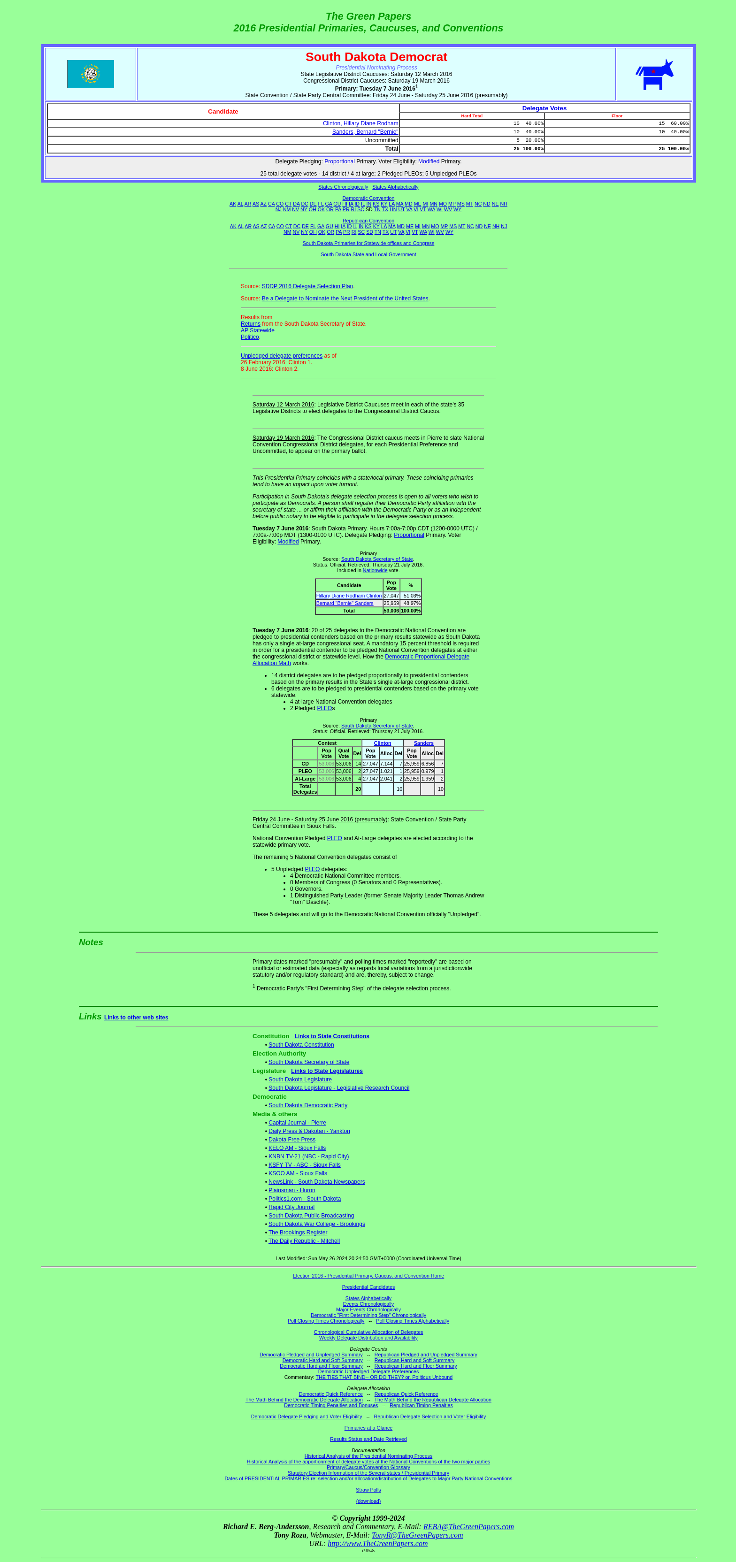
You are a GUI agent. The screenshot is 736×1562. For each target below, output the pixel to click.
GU (337, 204)
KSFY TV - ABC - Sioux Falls (304, 1165)
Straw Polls (368, 1490)
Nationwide (375, 570)
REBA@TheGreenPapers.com (468, 1527)
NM (287, 209)
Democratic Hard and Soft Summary (323, 1360)
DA (296, 204)
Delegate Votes (544, 108)
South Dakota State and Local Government (368, 254)
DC (304, 204)
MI (426, 204)
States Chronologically (343, 187)
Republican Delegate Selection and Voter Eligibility (430, 1416)
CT (288, 204)
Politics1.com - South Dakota (304, 1198)
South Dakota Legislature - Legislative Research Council (338, 1088)
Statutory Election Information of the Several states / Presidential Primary (368, 1473)
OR (330, 209)
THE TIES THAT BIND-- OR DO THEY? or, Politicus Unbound (384, 1377)
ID (357, 204)
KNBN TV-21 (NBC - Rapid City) (308, 1156)
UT (402, 209)
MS (461, 204)
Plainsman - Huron (291, 1190)
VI (416, 209)
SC (360, 209)
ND (486, 204)
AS (256, 204)
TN (377, 209)
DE (313, 204)
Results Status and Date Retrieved (368, 1439)
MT (469, 204)
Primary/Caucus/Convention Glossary (368, 1467)
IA (351, 204)
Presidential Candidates (368, 1287)
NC (478, 204)
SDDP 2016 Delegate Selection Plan (307, 286)
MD (409, 204)
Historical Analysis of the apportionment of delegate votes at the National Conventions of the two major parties (368, 1461)
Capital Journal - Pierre (297, 1122)
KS (376, 204)
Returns (251, 324)
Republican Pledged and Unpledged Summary (426, 1354)
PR (346, 209)
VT (423, 209)
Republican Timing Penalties (421, 1405)
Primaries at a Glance (368, 1428)
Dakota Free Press (291, 1139)
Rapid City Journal (291, 1207)
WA (431, 209)
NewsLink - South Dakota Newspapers (316, 1182)
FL (321, 204)
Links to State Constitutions (332, 1036)
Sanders (424, 743)
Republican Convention (368, 220)
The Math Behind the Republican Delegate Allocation (433, 1399)
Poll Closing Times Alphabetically (412, 1321)
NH (503, 204)
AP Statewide (258, 330)
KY (384, 204)
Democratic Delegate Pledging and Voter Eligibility (306, 1416)
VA (409, 209)
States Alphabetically (395, 187)
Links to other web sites (136, 1017)
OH (312, 209)
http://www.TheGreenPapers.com (378, 1543)
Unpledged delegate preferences (281, 355)
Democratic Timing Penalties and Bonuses (331, 1405)
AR (248, 204)
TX (385, 209)
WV (448, 209)
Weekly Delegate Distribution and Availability (368, 1337)
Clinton (382, 743)
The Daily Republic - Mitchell (304, 1241)
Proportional (339, 161)
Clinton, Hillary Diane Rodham (361, 123)
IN (368, 204)
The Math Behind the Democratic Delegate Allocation (304, 1399)
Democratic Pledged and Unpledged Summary (311, 1354)
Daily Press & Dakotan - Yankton (309, 1131)
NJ (279, 209)
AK (233, 204)
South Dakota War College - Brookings (316, 1224)
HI (344, 204)
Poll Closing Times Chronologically (326, 1321)
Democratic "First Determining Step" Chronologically (368, 1315)
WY (457, 209)
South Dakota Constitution (301, 1044)
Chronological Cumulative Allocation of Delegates (368, 1332)
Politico (250, 337)
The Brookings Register (297, 1232)
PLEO (324, 708)
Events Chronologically (368, 1304)
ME (418, 204)
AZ (263, 204)
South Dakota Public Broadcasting (311, 1215)
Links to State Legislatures (327, 1071)
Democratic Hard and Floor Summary (321, 1366)
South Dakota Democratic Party (307, 1105)
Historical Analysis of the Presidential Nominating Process (368, 1456)
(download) (368, 1501)
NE (495, 204)
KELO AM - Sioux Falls (297, 1148)
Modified (428, 161)
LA (391, 204)
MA (399, 204)
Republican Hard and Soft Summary (415, 1360)
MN (433, 204)
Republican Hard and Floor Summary (416, 1366)
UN (393, 209)
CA (271, 204)
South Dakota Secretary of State (377, 559)
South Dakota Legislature (300, 1079)
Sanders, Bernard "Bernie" (365, 132)
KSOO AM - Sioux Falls (297, 1173)
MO (443, 204)
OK (321, 209)
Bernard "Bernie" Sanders (345, 603)
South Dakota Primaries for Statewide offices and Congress (369, 243)
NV (295, 209)
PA (338, 209)
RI (353, 209)
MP (452, 204)
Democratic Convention (369, 198)
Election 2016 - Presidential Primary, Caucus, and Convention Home (369, 1276)
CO (280, 204)
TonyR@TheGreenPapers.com (417, 1535)
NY (303, 209)
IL (363, 204)
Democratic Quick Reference (331, 1394)
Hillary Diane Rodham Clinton (349, 595)
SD (369, 232)
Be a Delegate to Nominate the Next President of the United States (345, 298)
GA (328, 204)
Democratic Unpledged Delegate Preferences (368, 1371)
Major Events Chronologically (368, 1309)
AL (241, 204)
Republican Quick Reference (406, 1394)
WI (440, 209)
